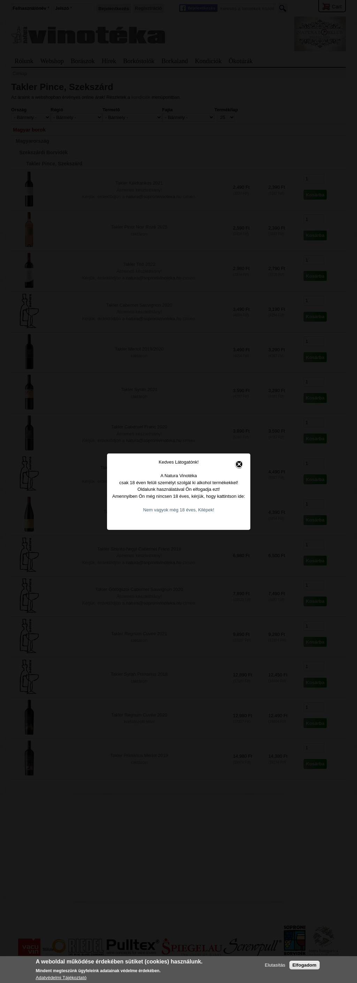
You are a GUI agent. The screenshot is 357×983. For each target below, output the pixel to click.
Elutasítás (275, 965)
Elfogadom (305, 965)
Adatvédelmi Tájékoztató (61, 977)
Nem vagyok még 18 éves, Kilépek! (178, 480)
